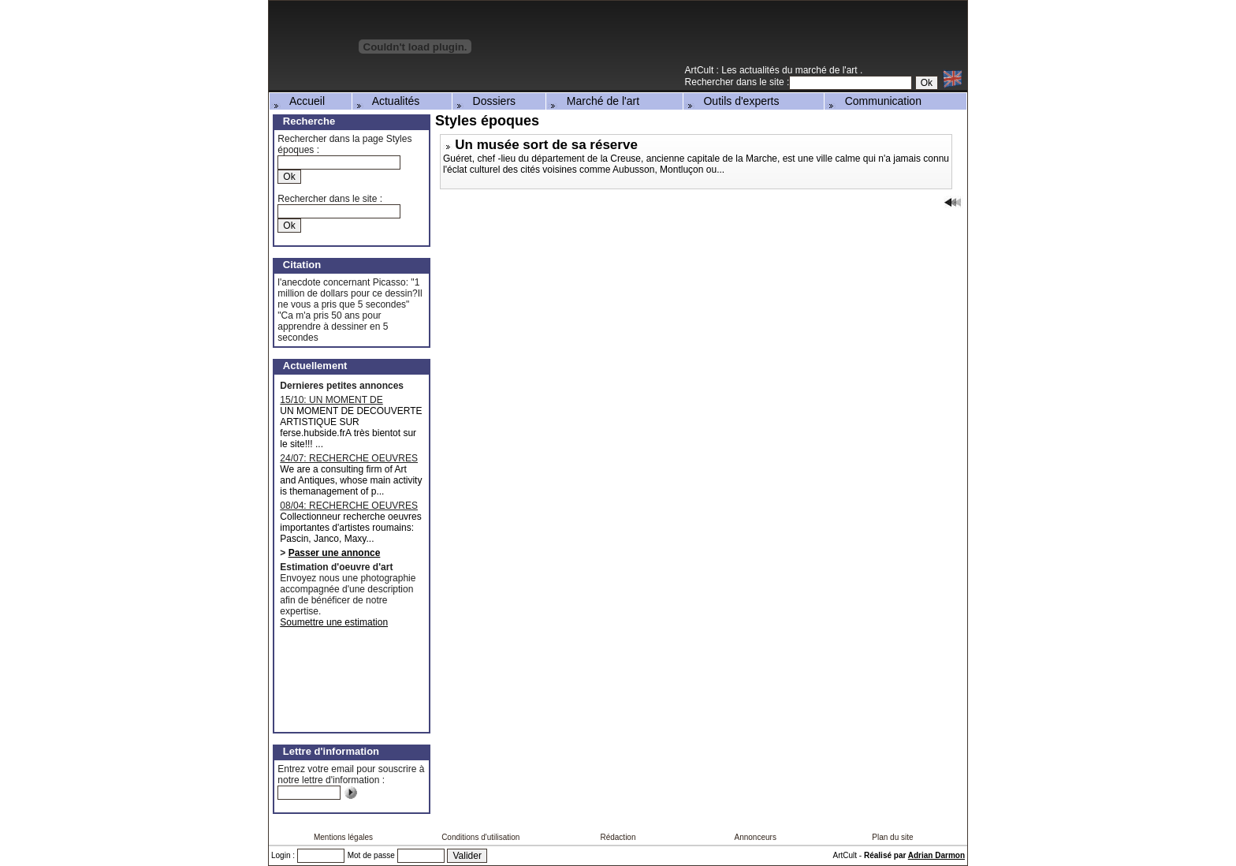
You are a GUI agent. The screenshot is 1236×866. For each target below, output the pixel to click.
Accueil (298, 101)
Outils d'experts (732, 101)
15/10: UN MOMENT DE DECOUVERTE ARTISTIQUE (342, 399)
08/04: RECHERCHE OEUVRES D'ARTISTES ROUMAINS (349, 505)
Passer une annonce (335, 552)
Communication (873, 101)
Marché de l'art (593, 101)
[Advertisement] (782, 38)
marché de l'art (827, 70)
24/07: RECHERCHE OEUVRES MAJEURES (349, 458)
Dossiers (485, 101)
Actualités (387, 101)
